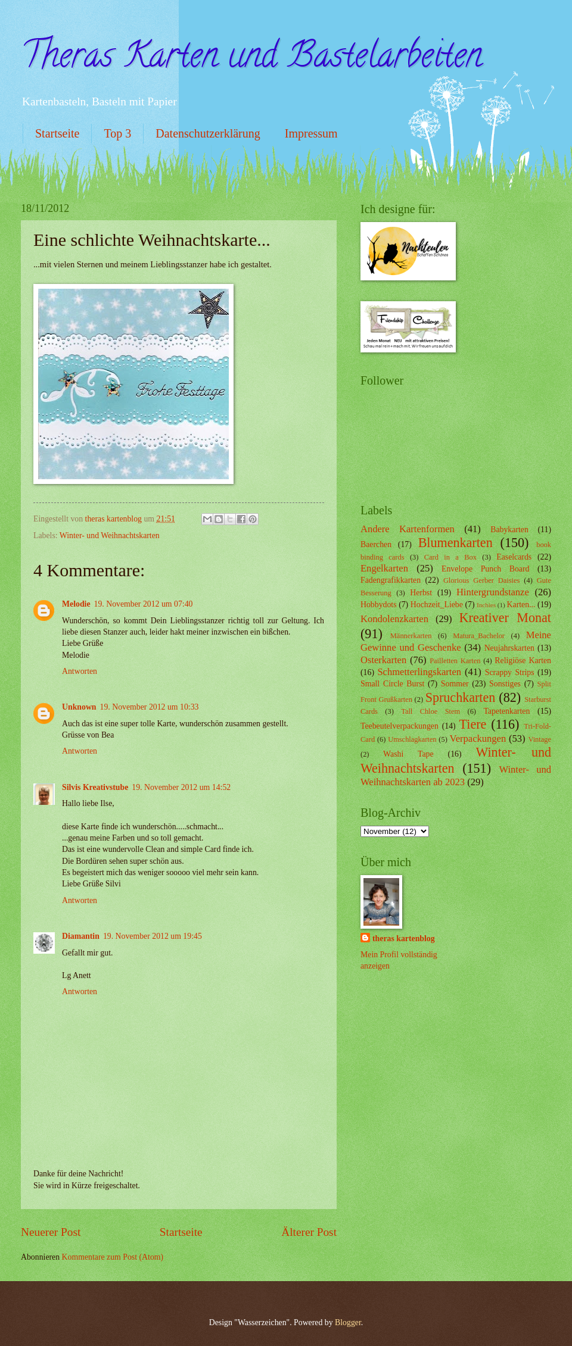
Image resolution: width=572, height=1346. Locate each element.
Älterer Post (309, 1232)
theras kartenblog (403, 938)
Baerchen (375, 544)
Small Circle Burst (392, 683)
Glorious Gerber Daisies (481, 580)
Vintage (539, 739)
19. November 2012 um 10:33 (149, 706)
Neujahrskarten (509, 648)
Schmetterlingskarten (419, 671)
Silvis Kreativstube (95, 787)
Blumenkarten (455, 542)
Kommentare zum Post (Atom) (113, 1257)
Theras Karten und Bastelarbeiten (251, 59)
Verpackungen (478, 738)
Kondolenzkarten (394, 618)
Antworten (79, 671)
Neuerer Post (50, 1232)
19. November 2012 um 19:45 (152, 936)
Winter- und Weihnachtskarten (110, 535)
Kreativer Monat (505, 617)
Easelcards (513, 556)
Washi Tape (408, 753)
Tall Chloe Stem (430, 711)
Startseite (57, 133)
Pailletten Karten (455, 661)
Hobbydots (378, 604)
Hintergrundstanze (492, 592)
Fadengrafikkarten (390, 580)
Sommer (455, 683)
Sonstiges (505, 683)
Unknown (79, 706)
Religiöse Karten (523, 660)
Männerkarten (411, 636)
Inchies (486, 604)
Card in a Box (450, 557)
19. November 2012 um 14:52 (181, 787)
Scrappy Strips (509, 672)
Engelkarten (384, 568)
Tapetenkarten (506, 711)
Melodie (76, 603)
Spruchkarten (460, 697)
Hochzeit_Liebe (437, 604)
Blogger (348, 1322)
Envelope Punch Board (485, 568)
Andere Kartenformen (407, 529)
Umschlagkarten (412, 739)
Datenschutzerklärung (208, 133)
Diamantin (81, 936)
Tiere (473, 724)
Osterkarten (383, 660)
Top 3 (117, 133)
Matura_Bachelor (479, 636)
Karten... (521, 604)
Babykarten (509, 529)
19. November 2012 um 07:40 (143, 603)
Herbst (421, 592)
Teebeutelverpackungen (399, 726)
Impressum (311, 133)
